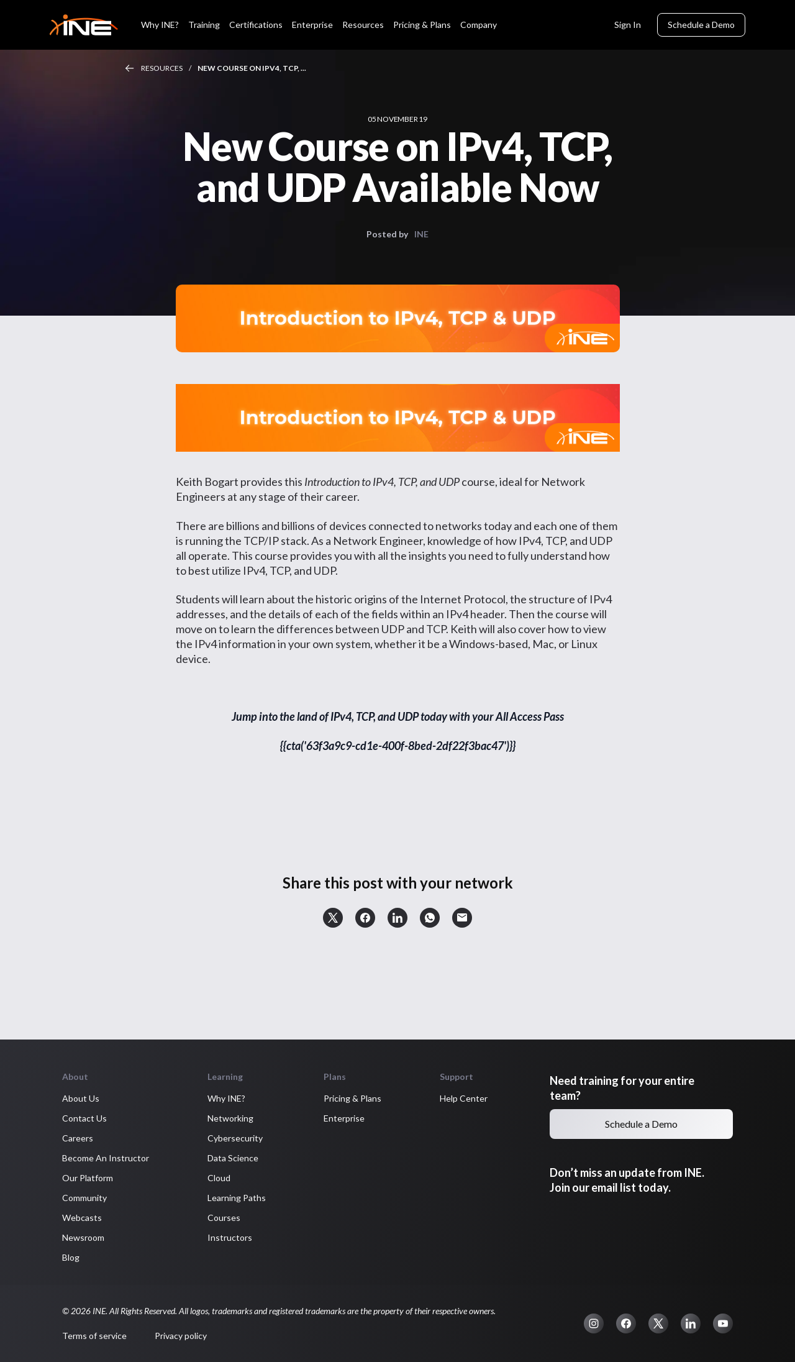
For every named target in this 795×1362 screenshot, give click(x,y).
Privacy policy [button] (181, 1335)
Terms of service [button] (94, 1335)
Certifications (256, 24)
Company (478, 24)
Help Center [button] (464, 1098)
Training (204, 24)
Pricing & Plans (422, 24)
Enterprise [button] (344, 1118)
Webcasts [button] (82, 1217)
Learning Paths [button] (236, 1197)
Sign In (627, 24)
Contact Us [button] (84, 1118)
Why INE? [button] (226, 1098)
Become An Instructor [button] (105, 1158)
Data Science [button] (232, 1158)
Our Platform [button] (87, 1177)
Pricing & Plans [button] (352, 1098)
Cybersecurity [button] (235, 1138)
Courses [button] (223, 1217)
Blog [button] (71, 1257)
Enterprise (312, 24)
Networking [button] (230, 1118)
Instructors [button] (229, 1237)
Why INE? (160, 24)
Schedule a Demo (701, 24)
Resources (363, 24)
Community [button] (84, 1197)
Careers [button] (77, 1138)
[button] (333, 918)
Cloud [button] (218, 1177)
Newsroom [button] (83, 1237)
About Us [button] (80, 1098)
